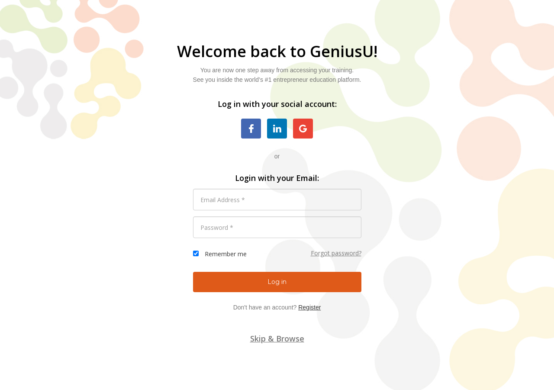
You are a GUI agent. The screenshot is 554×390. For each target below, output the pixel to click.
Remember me (226, 254)
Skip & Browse (277, 338)
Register (309, 307)
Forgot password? (336, 253)
